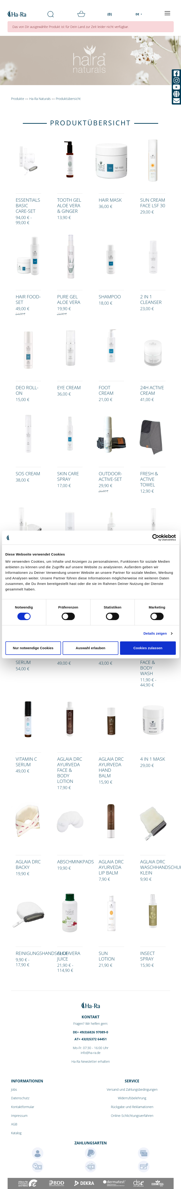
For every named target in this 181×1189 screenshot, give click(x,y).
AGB (14, 1124)
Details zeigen (155, 633)
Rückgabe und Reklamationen (132, 1107)
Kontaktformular (22, 1107)
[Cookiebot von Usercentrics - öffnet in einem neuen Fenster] (155, 537)
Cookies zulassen (147, 648)
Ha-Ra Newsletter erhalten (90, 1061)
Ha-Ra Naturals (40, 98)
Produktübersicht (68, 98)
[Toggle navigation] (167, 13)
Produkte (17, 98)
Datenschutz (20, 1098)
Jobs (14, 1089)
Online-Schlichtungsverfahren (132, 1115)
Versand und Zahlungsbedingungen (132, 1089)
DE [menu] (138, 14)
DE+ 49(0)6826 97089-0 (90, 1032)
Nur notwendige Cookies (33, 648)
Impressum (19, 1115)
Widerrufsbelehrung (132, 1098)
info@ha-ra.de (91, 1052)
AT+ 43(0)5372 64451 (90, 1039)
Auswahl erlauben (90, 648)
